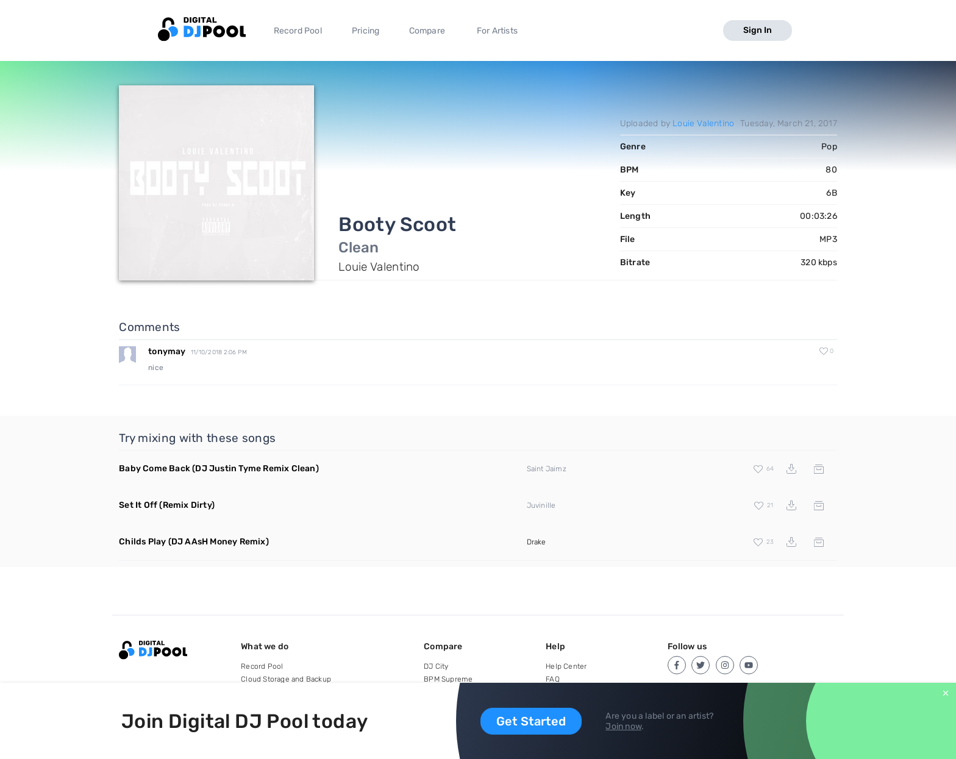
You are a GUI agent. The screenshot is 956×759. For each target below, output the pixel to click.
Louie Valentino (703, 123)
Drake (536, 542)
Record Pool (298, 31)
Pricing (365, 31)
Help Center (566, 666)
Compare (427, 31)
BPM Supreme (448, 679)
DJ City (436, 666)
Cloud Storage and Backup (286, 679)
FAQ (553, 679)
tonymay (166, 351)
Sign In (757, 30)
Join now (623, 726)
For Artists (497, 31)
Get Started (531, 721)
